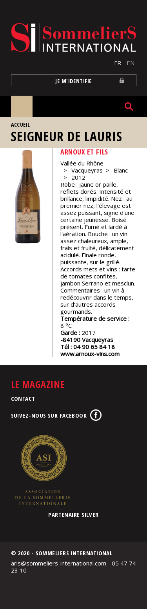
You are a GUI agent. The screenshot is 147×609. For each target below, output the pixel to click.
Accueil (20, 124)
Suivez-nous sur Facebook (49, 415)
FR (117, 63)
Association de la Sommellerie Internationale (42, 470)
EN (130, 63)
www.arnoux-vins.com (90, 354)
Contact (23, 398)
